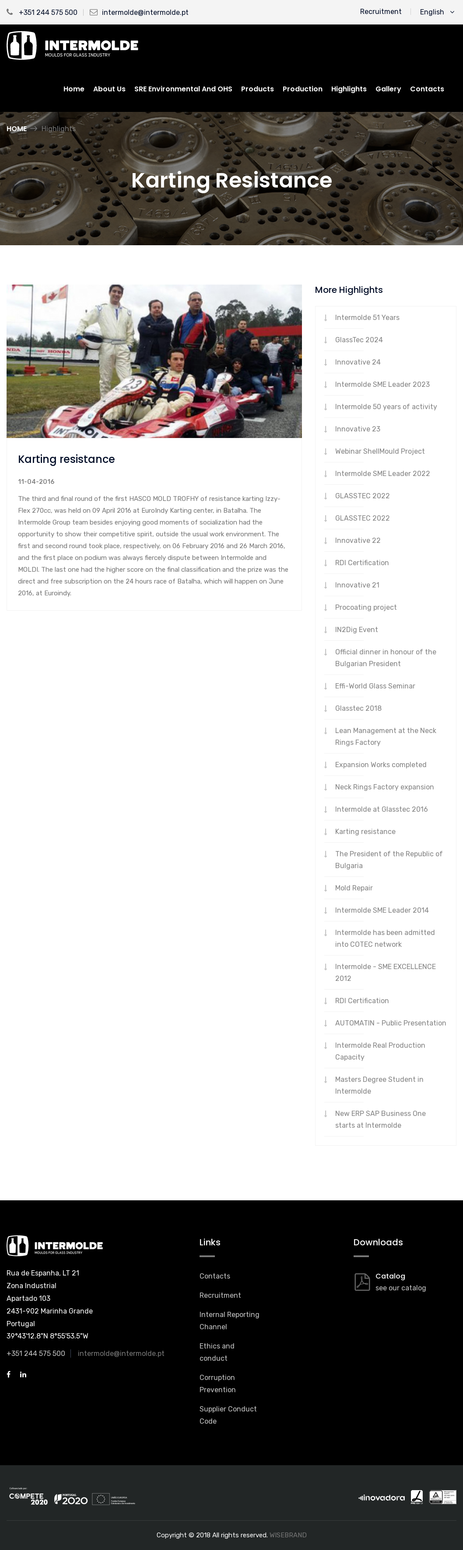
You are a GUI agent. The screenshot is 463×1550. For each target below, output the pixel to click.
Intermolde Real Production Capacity (380, 1051)
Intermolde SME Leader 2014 (382, 910)
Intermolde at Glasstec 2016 (381, 809)
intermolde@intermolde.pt (145, 12)
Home (73, 89)
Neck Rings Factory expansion (384, 787)
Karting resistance (365, 831)
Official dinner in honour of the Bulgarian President (385, 658)
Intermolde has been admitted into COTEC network (385, 938)
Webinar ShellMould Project (380, 451)
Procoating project (366, 607)
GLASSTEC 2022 (362, 496)
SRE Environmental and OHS (183, 89)
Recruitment (381, 11)
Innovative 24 (358, 362)
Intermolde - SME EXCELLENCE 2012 (385, 973)
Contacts (427, 89)
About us (109, 89)
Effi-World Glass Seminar (375, 686)
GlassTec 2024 (359, 340)
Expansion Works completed (381, 765)
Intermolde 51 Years (367, 317)
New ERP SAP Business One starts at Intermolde (380, 1119)
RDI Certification (362, 563)
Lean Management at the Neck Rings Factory (385, 736)
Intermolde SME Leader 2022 (382, 473)
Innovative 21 (357, 585)
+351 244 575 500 (42, 12)
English (437, 12)
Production (303, 89)
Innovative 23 (357, 429)
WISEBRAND (288, 1535)
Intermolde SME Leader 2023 (382, 384)
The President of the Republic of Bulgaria (389, 860)
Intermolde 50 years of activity (386, 407)
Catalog (390, 1276)
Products (257, 89)
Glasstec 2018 (358, 708)
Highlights (349, 89)
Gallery (388, 89)
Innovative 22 (358, 540)
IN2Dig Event (356, 630)
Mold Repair (354, 888)
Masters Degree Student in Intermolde (379, 1085)
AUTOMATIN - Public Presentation (390, 1023)
